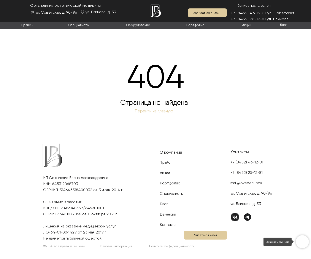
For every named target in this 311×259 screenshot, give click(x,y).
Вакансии (168, 214)
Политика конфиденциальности (171, 246)
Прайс (26, 25)
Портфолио (195, 25)
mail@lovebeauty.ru (246, 183)
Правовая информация (115, 246)
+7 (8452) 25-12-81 (248, 19)
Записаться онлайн (207, 12)
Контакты (168, 224)
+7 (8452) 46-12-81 (248, 13)
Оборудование (138, 25)
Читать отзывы (205, 235)
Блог (283, 25)
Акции (246, 25)
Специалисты (78, 25)
